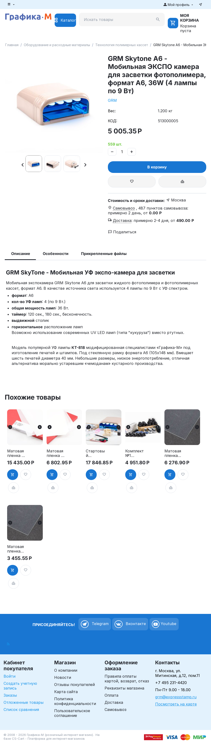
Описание (20, 253)
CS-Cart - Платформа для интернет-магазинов (48, 738)
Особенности (55, 253)
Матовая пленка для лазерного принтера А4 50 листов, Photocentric (174, 453)
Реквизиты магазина (124, 688)
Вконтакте (130, 624)
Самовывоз (115, 709)
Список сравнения (21, 709)
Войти (9, 676)
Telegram (95, 624)
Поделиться (122, 232)
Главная (12, 45)
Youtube (164, 624)
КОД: (112, 120)
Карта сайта (66, 691)
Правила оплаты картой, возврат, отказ (127, 678)
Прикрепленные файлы (104, 253)
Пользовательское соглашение (72, 713)
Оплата (111, 695)
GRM (112, 100)
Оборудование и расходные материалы (57, 45)
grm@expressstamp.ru (176, 697)
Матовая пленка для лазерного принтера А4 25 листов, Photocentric (17, 548)
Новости (62, 677)
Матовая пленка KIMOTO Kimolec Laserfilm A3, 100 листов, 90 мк (15, 453)
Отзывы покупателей (74, 684)
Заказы (10, 695)
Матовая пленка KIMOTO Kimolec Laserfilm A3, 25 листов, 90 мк (55, 453)
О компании (65, 670)
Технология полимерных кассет (121, 45)
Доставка (114, 702)
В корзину (157, 167)
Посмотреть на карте (176, 704)
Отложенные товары (23, 702)
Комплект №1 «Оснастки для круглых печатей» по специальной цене (134, 453)
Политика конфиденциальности (75, 701)
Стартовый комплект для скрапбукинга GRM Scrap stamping (96, 453)
